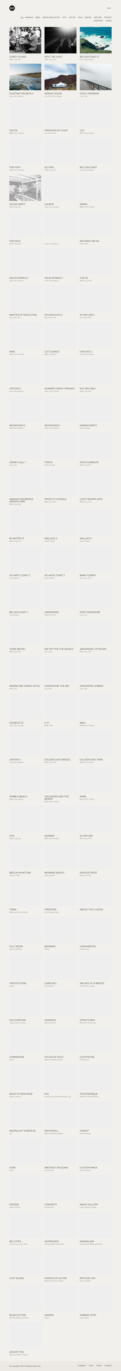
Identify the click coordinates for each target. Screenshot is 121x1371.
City (64, 17)
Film (80, 17)
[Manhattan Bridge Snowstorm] (25, 482)
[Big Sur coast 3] (96, 40)
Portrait (98, 21)
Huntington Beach (21, 93)
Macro (88, 17)
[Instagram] (82, 1365)
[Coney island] (25, 40)
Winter (23, 1023)
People (108, 17)
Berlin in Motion (20, 873)
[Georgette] (25, 706)
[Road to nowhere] (25, 1077)
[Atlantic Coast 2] (25, 558)
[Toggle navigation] (109, 8)
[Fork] (25, 1151)
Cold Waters (17, 1020)
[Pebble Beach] (25, 780)
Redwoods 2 (17, 425)
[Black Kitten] (25, 1298)
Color (72, 17)
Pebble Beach (18, 796)
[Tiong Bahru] (25, 632)
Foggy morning (89, 93)
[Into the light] (60, 40)
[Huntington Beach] (25, 77)
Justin (13, 130)
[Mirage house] (60, 77)
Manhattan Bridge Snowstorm (21, 500)
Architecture (14, 1244)
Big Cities (15, 1241)
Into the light (54, 57)
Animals (29, 17)
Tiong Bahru (17, 649)
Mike (12, 351)
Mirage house (53, 93)
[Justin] (25, 114)
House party (17, 204)
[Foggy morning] (96, 77)
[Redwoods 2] (25, 409)
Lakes (11, 1023)
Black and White (51, 17)
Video (109, 21)
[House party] (25, 187)
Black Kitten (17, 1315)
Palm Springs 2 (18, 278)
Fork (12, 1167)
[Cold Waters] (25, 1003)
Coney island (17, 57)
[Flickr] (91, 1365)
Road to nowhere (21, 1094)
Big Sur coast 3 (89, 57)
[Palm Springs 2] (25, 261)
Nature (98, 17)
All (21, 17)
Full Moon (16, 946)
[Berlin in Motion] (25, 856)
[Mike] (25, 335)
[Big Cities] (25, 1225)
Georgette (16, 723)
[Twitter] (99, 1365)
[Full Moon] (25, 930)
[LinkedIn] (108, 1365)
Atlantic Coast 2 (19, 575)
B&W (38, 17)
